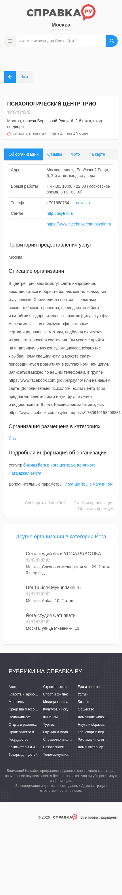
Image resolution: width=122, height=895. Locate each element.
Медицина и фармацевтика (65, 702)
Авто (12, 687)
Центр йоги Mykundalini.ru (53, 587)
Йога (13, 439)
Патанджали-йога (25, 473)
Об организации (24, 154)
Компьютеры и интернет (28, 747)
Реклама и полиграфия (96, 740)
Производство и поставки (29, 732)
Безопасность (54, 747)
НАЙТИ (112, 41)
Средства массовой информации (35, 709)
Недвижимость (21, 717)
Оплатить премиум (95, 508)
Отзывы (54, 154)
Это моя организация (93, 503)
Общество (86, 709)
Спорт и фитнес (56, 694)
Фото (75, 154)
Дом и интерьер (90, 747)
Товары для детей (23, 755)
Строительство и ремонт (63, 687)
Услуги (83, 694)
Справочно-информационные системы (74, 740)
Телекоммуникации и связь (65, 755)
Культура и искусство (60, 709)
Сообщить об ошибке (45, 503)
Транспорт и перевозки (96, 732)
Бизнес (83, 702)
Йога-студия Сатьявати (50, 615)
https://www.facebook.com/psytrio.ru (79, 224)
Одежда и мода (55, 732)
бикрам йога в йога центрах (49, 465)
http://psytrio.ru (60, 213)
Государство (18, 740)
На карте (97, 154)
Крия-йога (86, 465)
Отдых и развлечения (26, 725)
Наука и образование (95, 725)
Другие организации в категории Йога (61, 536)
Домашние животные (95, 717)
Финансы (50, 717)
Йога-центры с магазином (89, 484)
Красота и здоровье (24, 694)
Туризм (49, 725)
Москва (61, 25)
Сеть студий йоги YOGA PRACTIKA (63, 553)
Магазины (16, 702)
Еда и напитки (89, 687)
